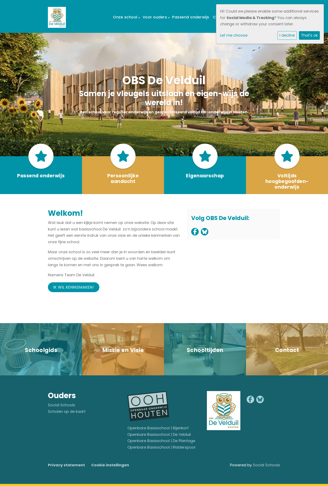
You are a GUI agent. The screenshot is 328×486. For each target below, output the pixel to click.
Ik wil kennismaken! (73, 287)
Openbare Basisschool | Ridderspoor (161, 447)
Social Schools (61, 405)
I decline (287, 35)
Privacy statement (66, 465)
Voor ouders (155, 17)
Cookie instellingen (110, 465)
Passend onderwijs (190, 17)
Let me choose (233, 35)
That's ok (309, 35)
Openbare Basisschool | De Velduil (159, 434)
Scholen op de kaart (67, 411)
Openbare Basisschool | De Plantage (161, 440)
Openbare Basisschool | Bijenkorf (158, 428)
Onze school (125, 17)
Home (103, 17)
